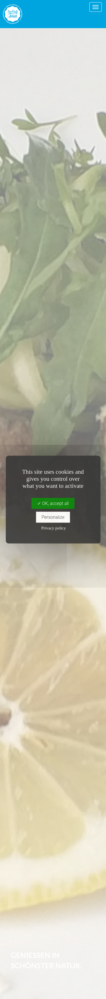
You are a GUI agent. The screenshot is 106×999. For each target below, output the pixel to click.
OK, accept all (53, 503)
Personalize (53, 517)
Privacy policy (53, 528)
